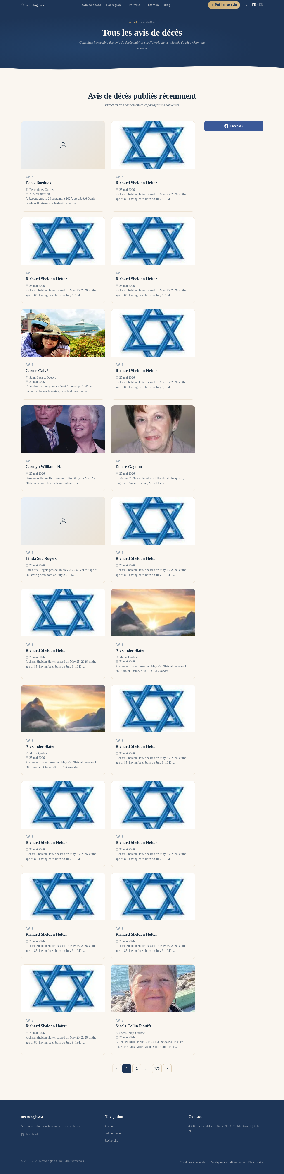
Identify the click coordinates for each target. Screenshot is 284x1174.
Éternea (153, 5)
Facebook (233, 126)
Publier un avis (224, 5)
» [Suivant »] (167, 1068)
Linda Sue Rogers (41, 558)
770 (157, 1068)
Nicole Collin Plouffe (133, 1026)
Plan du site (255, 1162)
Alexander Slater (130, 650)
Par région (114, 5)
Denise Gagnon (129, 466)
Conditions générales (193, 1162)
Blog (167, 5)
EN (261, 5)
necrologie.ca (32, 5)
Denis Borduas (38, 183)
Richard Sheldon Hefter (136, 183)
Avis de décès (91, 5)
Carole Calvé (37, 370)
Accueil (132, 22)
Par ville (136, 5)
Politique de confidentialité (227, 1162)
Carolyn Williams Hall (45, 466)
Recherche (111, 1140)
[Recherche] (246, 5)
